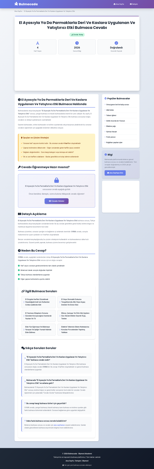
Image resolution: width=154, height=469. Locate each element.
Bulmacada (26, 4)
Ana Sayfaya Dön (115, 173)
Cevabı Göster (56, 201)
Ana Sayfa (119, 4)
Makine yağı (110, 126)
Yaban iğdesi (110, 115)
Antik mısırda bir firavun (115, 121)
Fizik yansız (110, 137)
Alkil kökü (109, 110)
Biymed (85, 461)
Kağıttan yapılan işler (113, 142)
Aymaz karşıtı (111, 132)
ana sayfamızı (59, 425)
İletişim (134, 4)
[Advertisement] (77, 70)
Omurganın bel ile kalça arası (117, 105)
